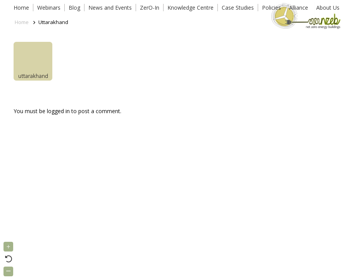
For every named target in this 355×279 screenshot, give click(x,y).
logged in (58, 111)
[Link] (304, 15)
